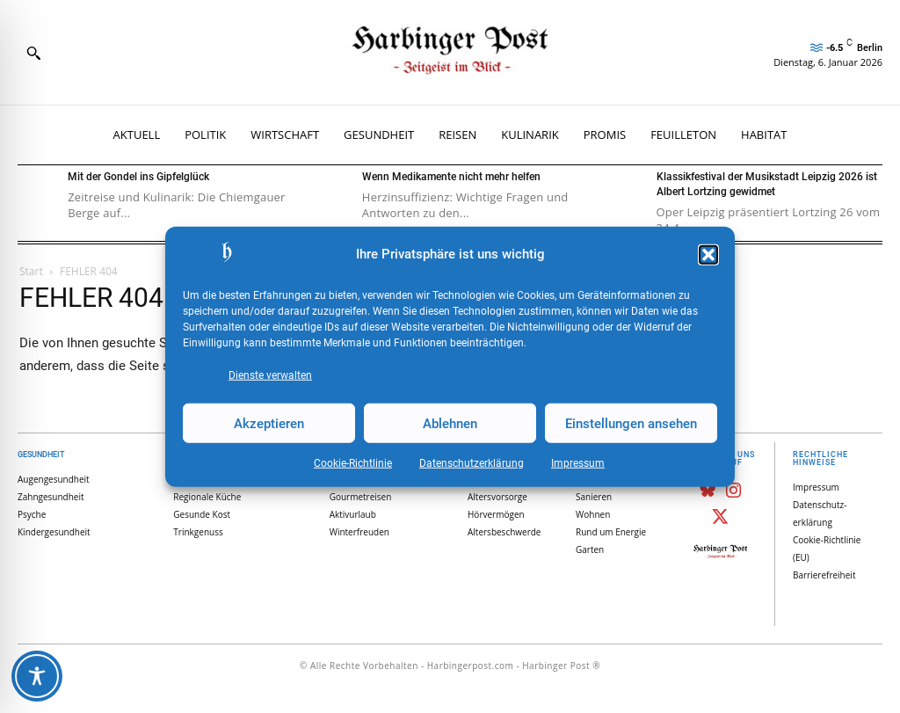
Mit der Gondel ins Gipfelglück (138, 177)
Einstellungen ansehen (631, 423)
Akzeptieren (269, 423)
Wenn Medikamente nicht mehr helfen (451, 177)
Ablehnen (450, 423)
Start (31, 271)
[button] (708, 255)
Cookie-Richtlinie (353, 463)
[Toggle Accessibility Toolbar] (37, 676)
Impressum (578, 463)
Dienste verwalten (270, 375)
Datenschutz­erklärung (471, 463)
